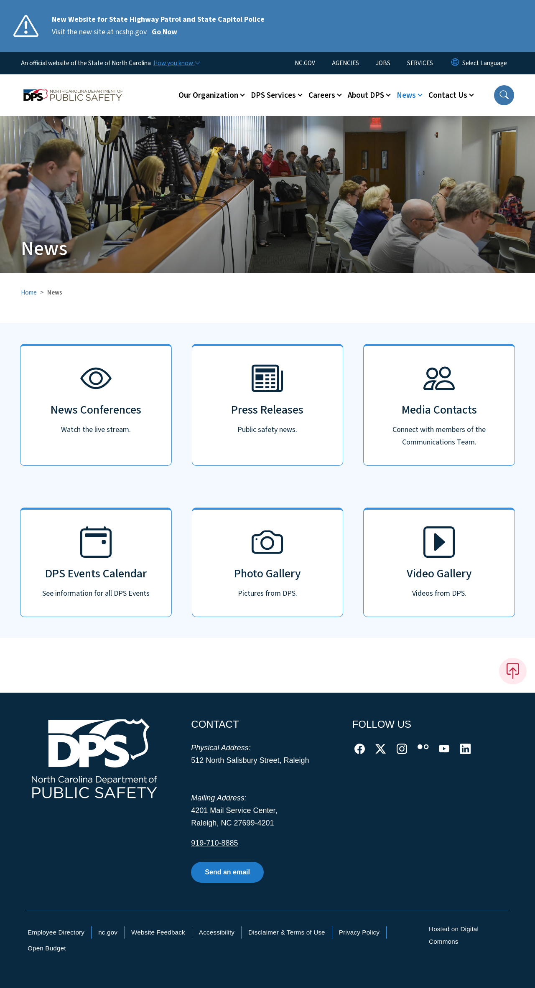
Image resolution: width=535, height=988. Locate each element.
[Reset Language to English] (455, 63)
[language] (484, 63)
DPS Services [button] (273, 95)
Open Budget (47, 948)
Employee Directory (56, 932)
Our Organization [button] (208, 95)
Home (29, 292)
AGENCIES (345, 63)
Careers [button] (321, 95)
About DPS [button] (366, 95)
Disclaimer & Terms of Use (286, 932)
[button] (504, 95)
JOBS (383, 63)
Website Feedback (158, 932)
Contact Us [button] (447, 95)
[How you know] (176, 63)
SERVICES (420, 63)
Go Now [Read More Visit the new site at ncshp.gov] (164, 32)
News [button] (406, 95)
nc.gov (107, 932)
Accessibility (216, 932)
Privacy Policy (359, 932)
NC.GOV (305, 63)
